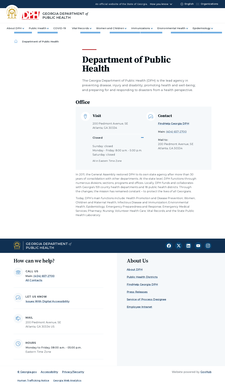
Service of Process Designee (146, 299)
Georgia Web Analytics (67, 380)
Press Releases (137, 292)
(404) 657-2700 (176, 131)
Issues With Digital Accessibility (48, 301)
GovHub (205, 372)
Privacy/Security (73, 372)
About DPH (135, 269)
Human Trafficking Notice (33, 380)
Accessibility (49, 372)
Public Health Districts (142, 277)
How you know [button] (159, 4)
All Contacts (34, 280)
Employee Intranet (139, 306)
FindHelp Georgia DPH (173, 123)
